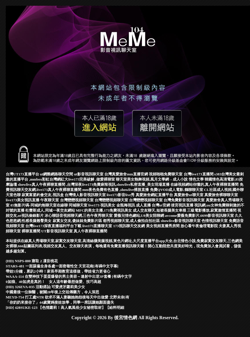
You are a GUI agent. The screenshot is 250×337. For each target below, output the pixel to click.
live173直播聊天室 (97, 226)
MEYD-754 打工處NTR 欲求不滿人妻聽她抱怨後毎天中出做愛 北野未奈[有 (67, 297)
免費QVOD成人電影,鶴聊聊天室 (177, 189)
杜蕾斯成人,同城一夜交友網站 (50, 210)
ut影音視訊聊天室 (89, 174)
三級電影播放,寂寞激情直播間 (212, 210)
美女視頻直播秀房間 (163, 226)
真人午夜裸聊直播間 (90, 231)
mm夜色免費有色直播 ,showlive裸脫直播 (116, 189)
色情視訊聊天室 (214, 221)
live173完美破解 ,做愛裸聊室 (92, 179)
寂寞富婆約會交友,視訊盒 (43, 195)
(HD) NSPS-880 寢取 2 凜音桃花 (32, 261)
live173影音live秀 (121, 195)
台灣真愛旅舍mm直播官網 (126, 174)
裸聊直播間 (31, 231)
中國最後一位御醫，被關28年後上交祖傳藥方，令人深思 (52, 292)
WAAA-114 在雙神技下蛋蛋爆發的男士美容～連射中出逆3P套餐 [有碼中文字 (69, 276)
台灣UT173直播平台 (23, 174)
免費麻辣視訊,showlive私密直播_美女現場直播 (131, 184)
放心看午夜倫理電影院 (199, 226)
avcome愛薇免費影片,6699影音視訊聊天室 (200, 215)
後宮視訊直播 (182, 205)
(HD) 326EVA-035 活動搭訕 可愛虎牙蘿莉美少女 (45, 287)
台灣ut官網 (161, 205)
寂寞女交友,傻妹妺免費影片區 (78, 221)
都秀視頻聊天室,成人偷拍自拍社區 (132, 221)
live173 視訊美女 (102, 205)
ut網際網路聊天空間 (57, 174)
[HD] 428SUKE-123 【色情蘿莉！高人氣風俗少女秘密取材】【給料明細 (65, 307)
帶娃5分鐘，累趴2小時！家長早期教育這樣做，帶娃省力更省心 (58, 271)
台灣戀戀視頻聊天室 (77, 200)
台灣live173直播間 (199, 174)
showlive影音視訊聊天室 (181, 221)
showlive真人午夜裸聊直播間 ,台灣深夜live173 (55, 184)
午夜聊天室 (50, 200)
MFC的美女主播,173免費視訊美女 (104, 210)
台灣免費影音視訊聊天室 (184, 200)
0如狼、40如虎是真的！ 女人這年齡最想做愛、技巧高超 (53, 281)
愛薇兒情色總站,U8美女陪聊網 (139, 215)
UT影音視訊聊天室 (57, 231)
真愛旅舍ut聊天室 (189, 195)
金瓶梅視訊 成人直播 (134, 205)
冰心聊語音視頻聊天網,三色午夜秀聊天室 (79, 215)
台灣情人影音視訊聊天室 (86, 195)
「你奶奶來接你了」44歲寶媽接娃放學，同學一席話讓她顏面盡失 (60, 302)
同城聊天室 (78, 205)
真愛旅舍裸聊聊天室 (221, 195)
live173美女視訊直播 (23, 200)
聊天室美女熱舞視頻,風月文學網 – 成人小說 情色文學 (160, 179)
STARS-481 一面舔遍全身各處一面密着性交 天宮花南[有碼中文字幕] (62, 266)
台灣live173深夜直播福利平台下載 (53, 226)
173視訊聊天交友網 (129, 226)
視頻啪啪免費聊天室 (166, 174)
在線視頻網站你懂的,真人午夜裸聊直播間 (205, 184)
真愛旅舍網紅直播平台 (155, 195)
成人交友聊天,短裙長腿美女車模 (160, 210)
